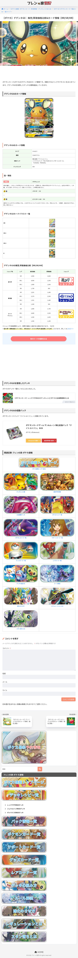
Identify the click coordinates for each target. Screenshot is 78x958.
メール (4, 682)
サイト (4, 690)
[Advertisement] (39, 73)
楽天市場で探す (49, 441)
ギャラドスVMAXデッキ (15, 813)
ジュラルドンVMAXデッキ (15, 809)
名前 (4, 674)
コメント (6, 648)
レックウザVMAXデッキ (15, 805)
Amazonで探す (33, 441)
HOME (39, 952)
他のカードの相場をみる (39, 339)
